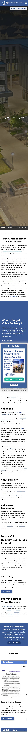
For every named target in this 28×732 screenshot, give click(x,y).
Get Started (14, 384)
